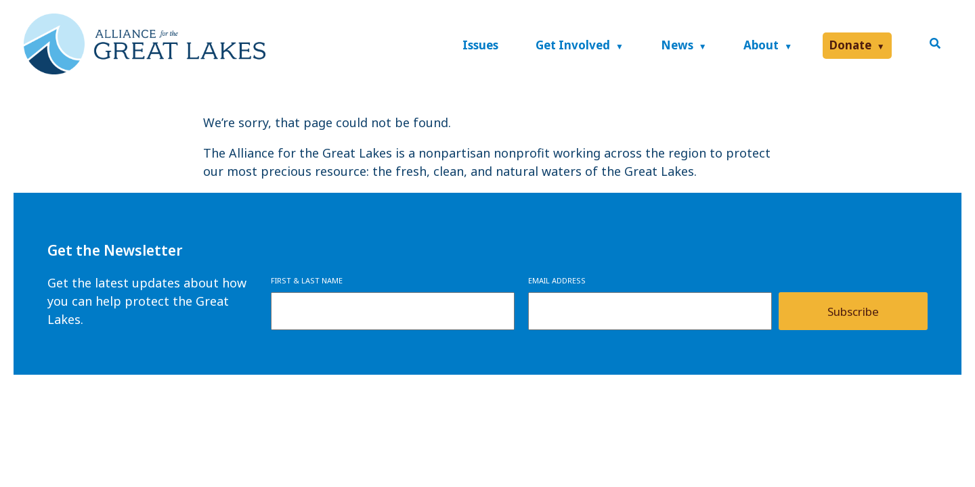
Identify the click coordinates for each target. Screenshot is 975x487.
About (761, 45)
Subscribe (853, 311)
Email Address (557, 280)
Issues (480, 45)
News (677, 45)
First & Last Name (307, 280)
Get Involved (573, 45)
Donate (850, 45)
